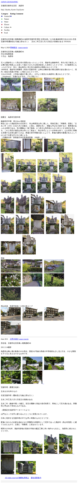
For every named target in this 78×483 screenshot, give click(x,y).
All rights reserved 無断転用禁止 (17, 478)
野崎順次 (13, 48)
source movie (23, 48)
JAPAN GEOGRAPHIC (9, 2)
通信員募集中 (36, 478)
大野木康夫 (14, 339)
